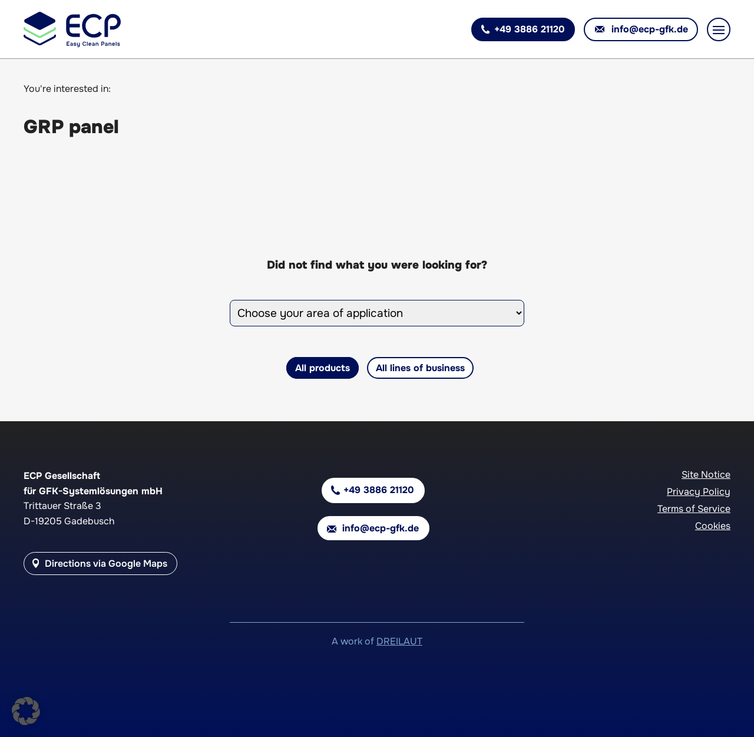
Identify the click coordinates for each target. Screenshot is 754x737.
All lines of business (420, 368)
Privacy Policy (698, 491)
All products (322, 368)
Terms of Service (693, 509)
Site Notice (706, 474)
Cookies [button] (712, 526)
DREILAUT (399, 641)
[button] (26, 711)
